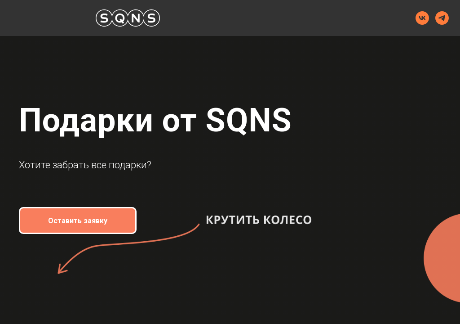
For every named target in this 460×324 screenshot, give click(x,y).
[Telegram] (442, 18)
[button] (78, 220)
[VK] (422, 18)
